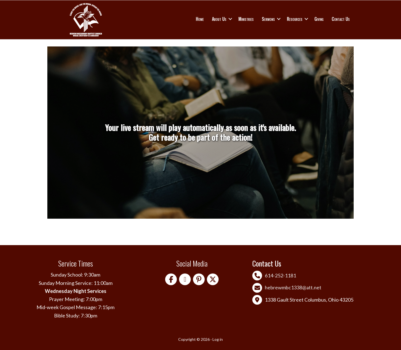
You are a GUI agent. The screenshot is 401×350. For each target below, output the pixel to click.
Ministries (246, 19)
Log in (217, 339)
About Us (219, 19)
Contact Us (341, 19)
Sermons (268, 19)
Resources (294, 19)
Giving (319, 19)
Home (200, 19)
